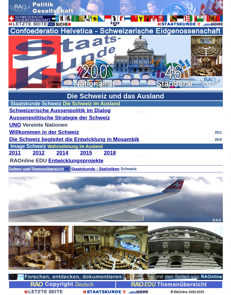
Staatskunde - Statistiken (95, 168)
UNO (15, 125)
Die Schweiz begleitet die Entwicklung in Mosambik (74, 139)
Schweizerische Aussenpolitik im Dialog (60, 110)
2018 (110, 153)
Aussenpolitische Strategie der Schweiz (59, 118)
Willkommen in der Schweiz (44, 132)
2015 (86, 153)
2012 (39, 153)
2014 (62, 153)
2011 (15, 153)
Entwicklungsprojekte (75, 161)
